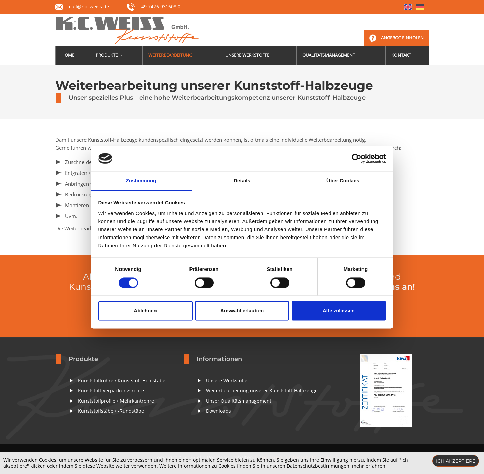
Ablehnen (145, 311)
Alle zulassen (339, 311)
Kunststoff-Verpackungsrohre (111, 390)
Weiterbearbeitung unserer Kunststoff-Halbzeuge (262, 390)
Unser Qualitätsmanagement (238, 401)
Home (67, 55)
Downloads (218, 411)
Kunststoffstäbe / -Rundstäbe (111, 411)
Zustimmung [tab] (141, 181)
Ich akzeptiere (455, 461)
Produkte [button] (107, 55)
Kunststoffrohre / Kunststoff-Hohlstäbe (121, 380)
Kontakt (401, 55)
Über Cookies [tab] (342, 181)
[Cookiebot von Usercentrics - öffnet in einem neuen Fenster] (356, 158)
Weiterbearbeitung (170, 55)
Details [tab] (242, 181)
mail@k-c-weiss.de (88, 6)
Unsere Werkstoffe (247, 55)
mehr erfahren (368, 466)
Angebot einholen (402, 38)
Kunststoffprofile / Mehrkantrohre (116, 401)
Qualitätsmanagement (328, 55)
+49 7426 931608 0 (153, 6)
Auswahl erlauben (242, 311)
